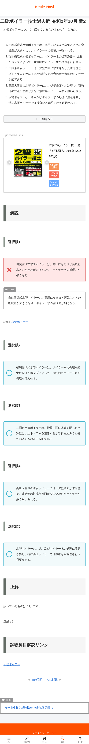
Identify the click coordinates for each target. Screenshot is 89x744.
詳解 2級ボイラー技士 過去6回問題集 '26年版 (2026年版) (65, 151)
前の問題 (36, 679)
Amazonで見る (54, 166)
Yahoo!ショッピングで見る (54, 183)
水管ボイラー (19, 321)
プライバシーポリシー (44, 732)
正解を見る (46, 119)
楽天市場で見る (54, 174)
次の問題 (52, 679)
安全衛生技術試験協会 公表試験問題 (29, 707)
